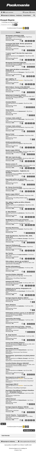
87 (31, 131)
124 (28, 147)
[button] (28, 28)
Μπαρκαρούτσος (22, 328)
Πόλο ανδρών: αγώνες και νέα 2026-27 (17, 261)
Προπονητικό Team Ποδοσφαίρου (22, 166)
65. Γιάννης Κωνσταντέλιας (14, 187)
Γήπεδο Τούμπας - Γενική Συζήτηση (16, 415)
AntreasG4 (21, 221)
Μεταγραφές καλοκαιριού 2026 (15, 35)
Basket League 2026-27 (13, 194)
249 (26, 420)
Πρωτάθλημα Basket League (20, 152)
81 (29, 374)
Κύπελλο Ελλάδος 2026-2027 (14, 274)
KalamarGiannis (22, 349)
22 (29, 92)
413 (33, 59)
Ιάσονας (20, 370)
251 (31, 420)
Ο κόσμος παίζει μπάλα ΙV (13, 118)
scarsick (20, 103)
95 (27, 66)
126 (33, 147)
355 (33, 168)
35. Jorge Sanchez (11, 334)
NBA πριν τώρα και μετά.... (14, 157)
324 (33, 285)
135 (28, 258)
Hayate (20, 344)
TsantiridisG (21, 195)
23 (31, 92)
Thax (19, 299)
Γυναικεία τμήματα (18, 315)
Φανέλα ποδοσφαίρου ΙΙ (13, 266)
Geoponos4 (21, 393)
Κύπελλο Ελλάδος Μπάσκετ (20, 345)
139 (33, 123)
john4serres (21, 205)
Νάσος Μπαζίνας (11, 304)
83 (27, 271)
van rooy (20, 275)
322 (28, 285)
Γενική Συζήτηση (18, 248)
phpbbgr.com (24, 448)
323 (31, 285)
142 (28, 41)
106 (28, 217)
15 (29, 50)
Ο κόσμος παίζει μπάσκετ (13, 126)
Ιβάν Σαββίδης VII (11, 79)
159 (26, 161)
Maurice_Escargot (23, 238)
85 (27, 131)
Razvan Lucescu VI (11, 164)
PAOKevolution (22, 246)
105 (26, 217)
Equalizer (20, 80)
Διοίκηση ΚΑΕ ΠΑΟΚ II (12, 281)
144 (33, 41)
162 (33, 161)
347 (26, 250)
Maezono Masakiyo (23, 88)
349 (31, 250)
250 (28, 420)
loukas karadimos (22, 254)
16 (31, 50)
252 (33, 420)
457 (33, 191)
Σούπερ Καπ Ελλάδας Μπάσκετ (15, 342)
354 (31, 168)
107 (31, 217)
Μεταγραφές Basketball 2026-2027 (16, 62)
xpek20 (20, 64)
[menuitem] (8, 12)
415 (31, 84)
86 (29, 131)
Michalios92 (21, 127)
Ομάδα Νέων (17, 395)
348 (28, 250)
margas (20, 165)
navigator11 (21, 55)
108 (33, 217)
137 (28, 123)
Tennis (8, 369)
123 (26, 147)
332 (26, 225)
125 (31, 147)
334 (31, 225)
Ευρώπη (16, 182)
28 (29, 184)
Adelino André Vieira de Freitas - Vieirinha (18, 326)
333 (28, 225)
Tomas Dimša (10, 110)
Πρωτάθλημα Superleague (20, 278)
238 (31, 295)
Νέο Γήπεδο (9, 253)
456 (31, 191)
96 (29, 66)
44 (27, 154)
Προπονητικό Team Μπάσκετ (20, 352)
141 (26, 41)
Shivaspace (21, 72)
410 (26, 59)
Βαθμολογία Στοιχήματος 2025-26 (16, 95)
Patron (20, 173)
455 (28, 191)
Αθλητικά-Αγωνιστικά (19, 121)
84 (29, 271)
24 (29, 412)
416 (33, 84)
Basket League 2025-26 (13, 150)
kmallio (20, 188)
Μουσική (16, 58)
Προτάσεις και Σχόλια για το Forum (22, 223)
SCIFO (20, 158)
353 (28, 168)
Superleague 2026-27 (12, 384)
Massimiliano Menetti (12, 348)
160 (28, 161)
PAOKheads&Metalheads (13, 142)
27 (27, 184)
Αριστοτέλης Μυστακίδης (13, 318)
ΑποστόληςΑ (21, 291)
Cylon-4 (20, 143)
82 (31, 374)
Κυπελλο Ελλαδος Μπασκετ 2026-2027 (17, 363)
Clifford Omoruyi (11, 399)
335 (33, 225)
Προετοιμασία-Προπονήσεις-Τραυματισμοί (24, 360)
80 (27, 374)
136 (26, 123)
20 (27, 324)
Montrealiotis (21, 36)
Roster (15, 105)
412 (31, 59)
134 (26, 258)
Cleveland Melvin (11, 102)
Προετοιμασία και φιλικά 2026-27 (15, 377)
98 (29, 76)
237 (28, 295)
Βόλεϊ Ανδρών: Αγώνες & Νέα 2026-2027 (18, 87)
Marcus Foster (10, 134)
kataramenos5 (22, 111)
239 (33, 295)
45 (29, 154)
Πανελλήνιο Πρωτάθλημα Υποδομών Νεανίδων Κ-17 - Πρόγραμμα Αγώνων (20, 391)
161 (31, 161)
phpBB (14, 444)
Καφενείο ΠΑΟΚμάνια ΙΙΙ (13, 245)
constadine (21, 135)
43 (31, 242)
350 (33, 250)
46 (31, 154)
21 (27, 92)
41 (27, 242)
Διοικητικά (16, 48)
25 (31, 412)
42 (29, 242)
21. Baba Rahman (11, 211)
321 (26, 285)
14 (27, 50)
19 (27, 340)
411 (28, 59)
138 (31, 123)
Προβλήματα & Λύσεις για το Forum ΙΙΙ (17, 219)
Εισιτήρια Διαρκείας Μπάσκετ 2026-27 (17, 298)
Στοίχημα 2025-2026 (18, 97)
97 (31, 66)
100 (33, 76)
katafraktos (21, 180)
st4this (20, 96)
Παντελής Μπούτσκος (12, 227)
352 (26, 168)
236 (26, 295)
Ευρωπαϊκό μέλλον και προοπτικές (16, 179)
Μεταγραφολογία (18, 39)
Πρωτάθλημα (17, 90)
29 (31, 184)
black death (21, 119)
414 (28, 84)
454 (26, 191)
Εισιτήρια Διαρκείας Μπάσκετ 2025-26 (17, 407)
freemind (20, 229)
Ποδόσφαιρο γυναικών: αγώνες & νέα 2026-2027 (20, 312)
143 (31, 41)
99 (31, 76)
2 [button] (25, 28)
